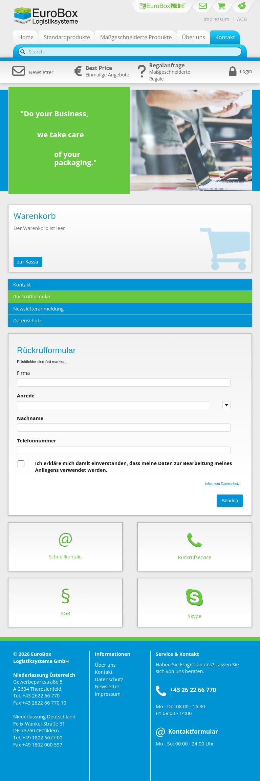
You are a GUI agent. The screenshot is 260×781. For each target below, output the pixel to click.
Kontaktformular (187, 731)
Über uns (105, 665)
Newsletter (32, 72)
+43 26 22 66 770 (193, 690)
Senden (230, 500)
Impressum (216, 19)
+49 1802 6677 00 (42, 737)
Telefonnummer (36, 440)
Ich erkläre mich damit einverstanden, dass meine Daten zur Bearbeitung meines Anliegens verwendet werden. (133, 467)
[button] (226, 405)
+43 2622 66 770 (41, 695)
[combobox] (124, 405)
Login (246, 71)
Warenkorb (35, 215)
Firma (23, 373)
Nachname (30, 418)
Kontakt (103, 672)
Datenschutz (109, 679)
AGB (242, 19)
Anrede (26, 395)
